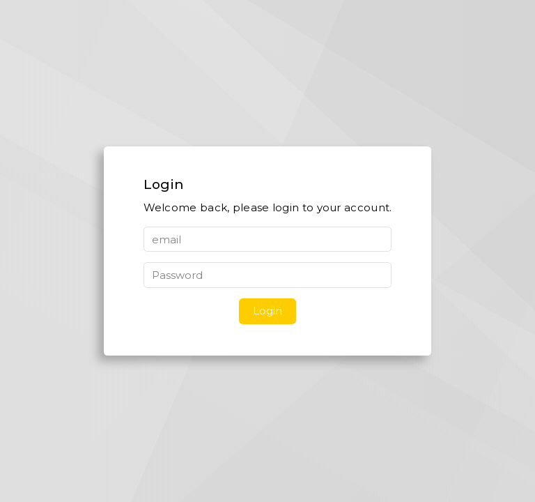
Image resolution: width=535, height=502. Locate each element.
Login (267, 310)
